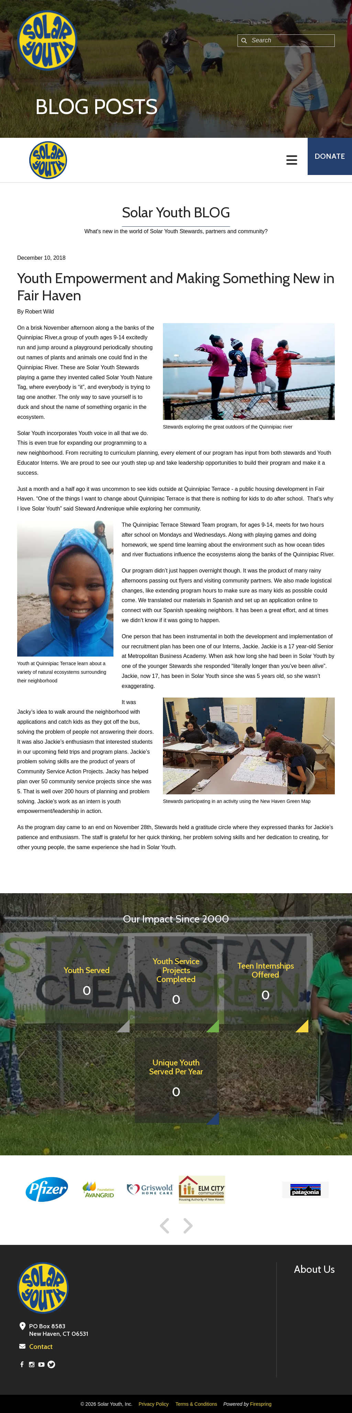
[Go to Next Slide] (187, 1226)
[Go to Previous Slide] (165, 1226)
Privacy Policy (153, 1403)
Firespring (261, 1403)
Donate (326, 160)
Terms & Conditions (196, 1403)
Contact (40, 1346)
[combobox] (286, 40)
